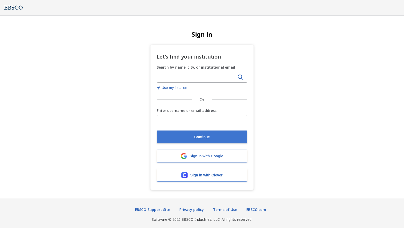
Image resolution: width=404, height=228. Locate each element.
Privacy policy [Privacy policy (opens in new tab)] (191, 209)
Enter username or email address (186, 111)
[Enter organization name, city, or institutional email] (196, 77)
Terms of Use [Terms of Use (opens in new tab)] (225, 209)
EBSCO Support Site (152, 209)
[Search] (240, 77)
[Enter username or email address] (202, 119)
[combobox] (196, 77)
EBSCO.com (256, 209)
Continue (202, 137)
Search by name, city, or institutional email (196, 67)
